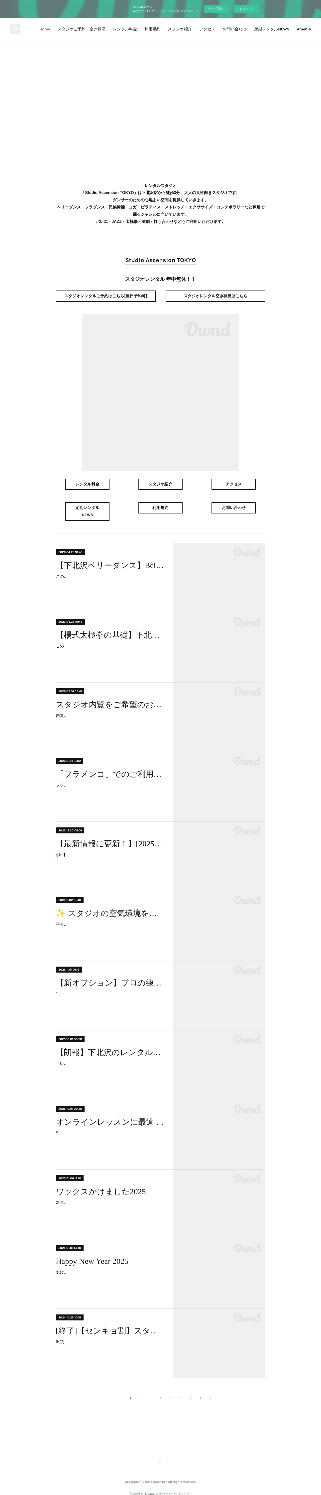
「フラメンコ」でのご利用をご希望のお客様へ (110, 766)
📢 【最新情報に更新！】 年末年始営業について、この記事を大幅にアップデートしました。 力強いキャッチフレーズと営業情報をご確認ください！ (109, 854)
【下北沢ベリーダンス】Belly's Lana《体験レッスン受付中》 (110, 558)
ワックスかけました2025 (101, 1184)
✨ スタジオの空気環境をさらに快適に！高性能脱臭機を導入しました (110, 905)
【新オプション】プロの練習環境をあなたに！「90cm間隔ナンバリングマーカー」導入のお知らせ (110, 975)
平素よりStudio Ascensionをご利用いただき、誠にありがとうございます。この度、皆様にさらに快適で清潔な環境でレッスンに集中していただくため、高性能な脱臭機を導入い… (110, 924)
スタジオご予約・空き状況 (82, 29)
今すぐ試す (216, 8)
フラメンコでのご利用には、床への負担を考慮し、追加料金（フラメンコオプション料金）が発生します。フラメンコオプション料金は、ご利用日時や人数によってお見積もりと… (110, 785)
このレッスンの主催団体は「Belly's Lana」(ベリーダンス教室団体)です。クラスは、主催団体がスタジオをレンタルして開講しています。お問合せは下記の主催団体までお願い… (110, 576)
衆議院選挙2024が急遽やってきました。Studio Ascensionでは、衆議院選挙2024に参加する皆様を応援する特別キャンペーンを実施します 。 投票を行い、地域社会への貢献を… (109, 1341)
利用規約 (152, 29)
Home (44, 29)
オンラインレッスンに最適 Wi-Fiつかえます (110, 1114)
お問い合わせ (235, 29)
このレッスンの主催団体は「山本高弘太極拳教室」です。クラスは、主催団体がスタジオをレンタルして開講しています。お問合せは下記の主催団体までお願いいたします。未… (110, 646)
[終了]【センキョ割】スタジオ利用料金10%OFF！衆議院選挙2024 (110, 1323)
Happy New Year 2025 (92, 1253)
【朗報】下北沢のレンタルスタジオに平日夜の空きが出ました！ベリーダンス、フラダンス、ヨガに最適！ (110, 1045)
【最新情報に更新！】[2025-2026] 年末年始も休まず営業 (110, 836)
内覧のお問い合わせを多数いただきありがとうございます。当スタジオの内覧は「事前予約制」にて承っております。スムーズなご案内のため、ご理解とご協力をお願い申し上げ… (110, 715)
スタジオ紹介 (180, 29)
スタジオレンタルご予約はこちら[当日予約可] (105, 296)
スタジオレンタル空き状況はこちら (215, 296)
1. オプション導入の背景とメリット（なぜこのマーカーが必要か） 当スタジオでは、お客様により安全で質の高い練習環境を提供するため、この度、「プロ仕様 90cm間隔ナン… (110, 994)
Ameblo (304, 29)
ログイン (246, 9)
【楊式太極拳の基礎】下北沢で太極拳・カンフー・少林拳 (110, 627)
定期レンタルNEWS (271, 29)
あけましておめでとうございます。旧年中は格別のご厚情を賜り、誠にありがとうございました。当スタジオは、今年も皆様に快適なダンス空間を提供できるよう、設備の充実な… (110, 1272)
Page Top (160, 1454)
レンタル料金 (125, 29)
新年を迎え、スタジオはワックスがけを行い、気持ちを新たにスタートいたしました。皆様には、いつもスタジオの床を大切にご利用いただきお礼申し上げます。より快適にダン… (110, 1202)
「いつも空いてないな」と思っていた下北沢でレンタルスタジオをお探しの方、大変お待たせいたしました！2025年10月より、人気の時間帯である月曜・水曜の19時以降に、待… (110, 1063)
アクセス (207, 29)
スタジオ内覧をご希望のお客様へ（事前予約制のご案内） (110, 697)
